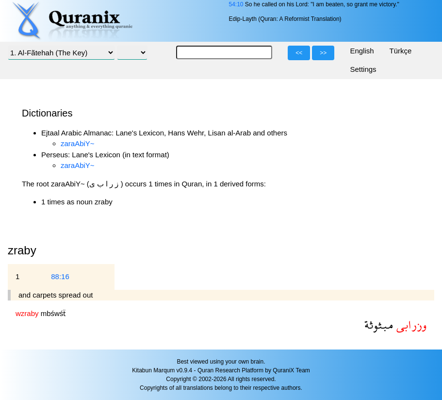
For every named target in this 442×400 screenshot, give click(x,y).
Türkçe (401, 51)
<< (298, 53)
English (362, 51)
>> (323, 53)
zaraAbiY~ (78, 143)
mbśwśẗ (53, 313)
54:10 (236, 4)
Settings (363, 69)
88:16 (60, 276)
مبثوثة (378, 324)
